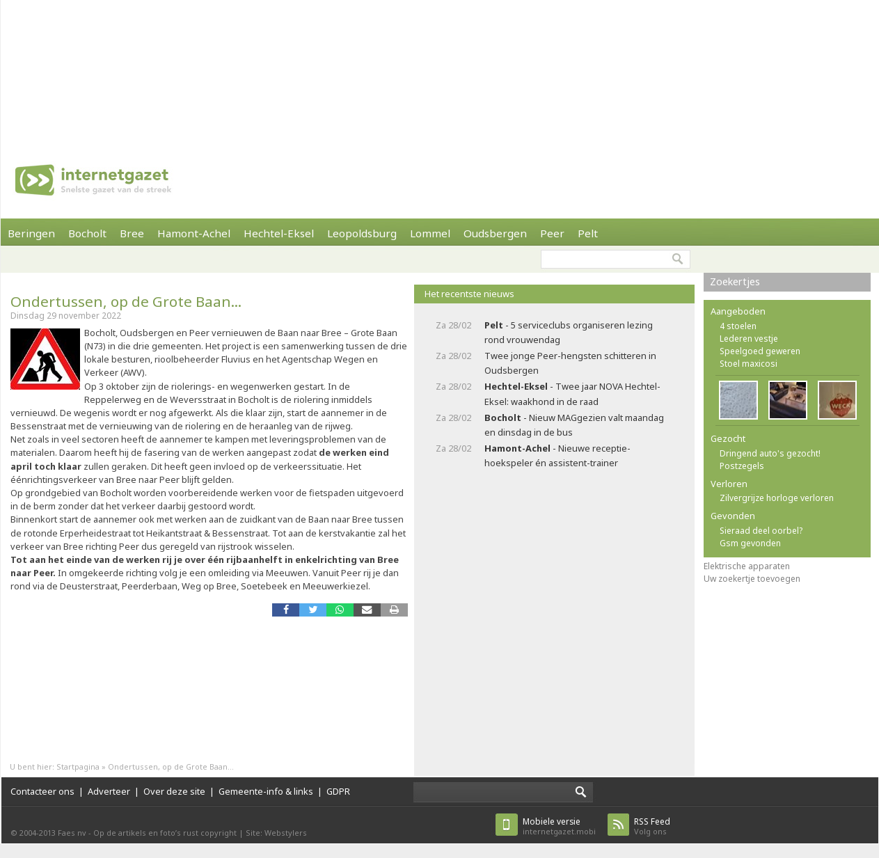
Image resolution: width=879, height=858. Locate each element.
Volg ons (652, 826)
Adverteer (109, 791)
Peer (552, 233)
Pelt (588, 233)
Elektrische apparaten (747, 566)
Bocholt (87, 233)
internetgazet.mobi (559, 826)
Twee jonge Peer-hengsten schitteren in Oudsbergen (570, 362)
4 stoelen (738, 326)
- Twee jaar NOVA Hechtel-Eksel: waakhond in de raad (572, 393)
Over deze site (174, 791)
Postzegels (742, 466)
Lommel (430, 233)
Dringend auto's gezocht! (770, 453)
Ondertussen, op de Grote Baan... (125, 301)
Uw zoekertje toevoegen (752, 579)
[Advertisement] (182, 69)
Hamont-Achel (193, 233)
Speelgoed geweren (760, 351)
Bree (132, 233)
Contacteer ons (42, 791)
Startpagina (78, 766)
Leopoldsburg (362, 233)
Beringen (31, 233)
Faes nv (72, 832)
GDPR (338, 791)
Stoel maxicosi (748, 364)
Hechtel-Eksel (279, 233)
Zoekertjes (735, 281)
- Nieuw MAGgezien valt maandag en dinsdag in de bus (574, 424)
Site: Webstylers (276, 832)
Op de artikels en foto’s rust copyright (165, 832)
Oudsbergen (495, 233)
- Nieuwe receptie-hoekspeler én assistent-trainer (557, 455)
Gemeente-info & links (266, 791)
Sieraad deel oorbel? (761, 531)
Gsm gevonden (750, 543)
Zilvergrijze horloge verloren (777, 498)
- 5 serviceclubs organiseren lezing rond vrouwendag (568, 332)
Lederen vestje (749, 338)
